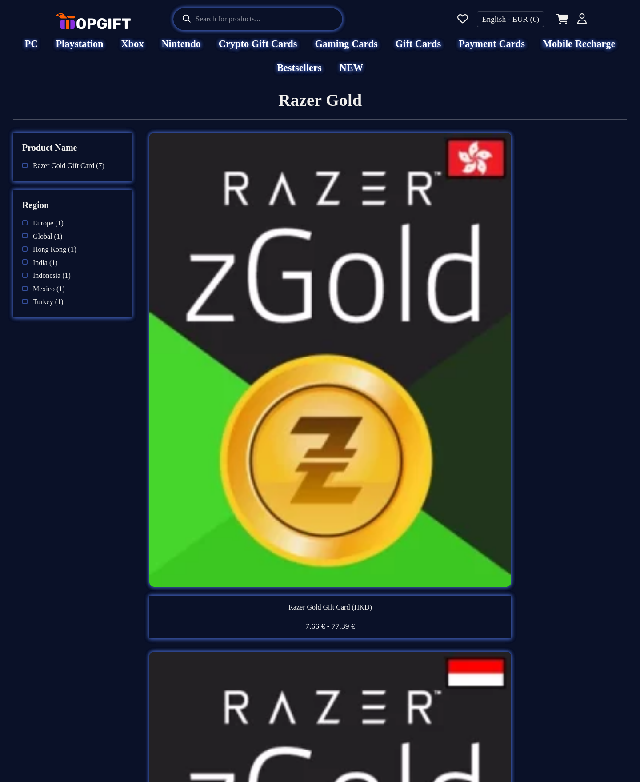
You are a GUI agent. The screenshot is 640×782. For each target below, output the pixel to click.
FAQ (339, 603)
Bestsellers (299, 74)
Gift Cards (418, 50)
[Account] (582, 20)
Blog (339, 673)
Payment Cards (492, 50)
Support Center (358, 627)
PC (31, 50)
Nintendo (180, 50)
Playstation (79, 50)
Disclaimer (196, 627)
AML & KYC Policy (215, 720)
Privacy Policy (203, 673)
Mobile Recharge (579, 50)
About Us (194, 603)
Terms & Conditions (214, 650)
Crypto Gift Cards (258, 50)
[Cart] (560, 19)
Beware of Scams (362, 650)
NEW (352, 74)
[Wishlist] (462, 19)
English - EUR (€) (510, 19)
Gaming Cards (346, 50)
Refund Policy (203, 697)
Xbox (132, 50)
